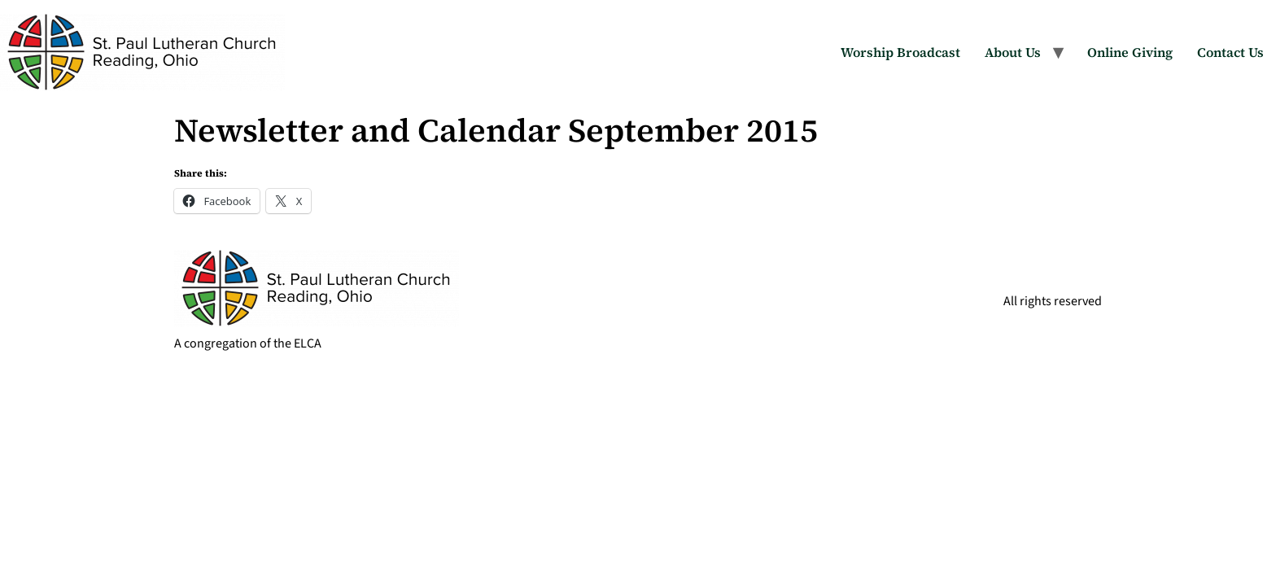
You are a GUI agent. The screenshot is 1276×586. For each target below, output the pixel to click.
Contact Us (1230, 52)
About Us (1013, 52)
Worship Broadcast (900, 52)
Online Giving (1130, 52)
